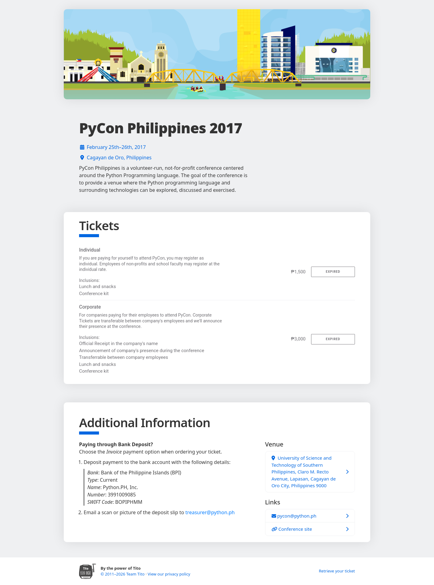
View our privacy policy (169, 574)
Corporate (90, 307)
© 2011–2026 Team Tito (123, 574)
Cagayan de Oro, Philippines (119, 157)
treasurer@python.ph (210, 512)
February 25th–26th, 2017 (116, 147)
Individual (89, 250)
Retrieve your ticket (337, 571)
